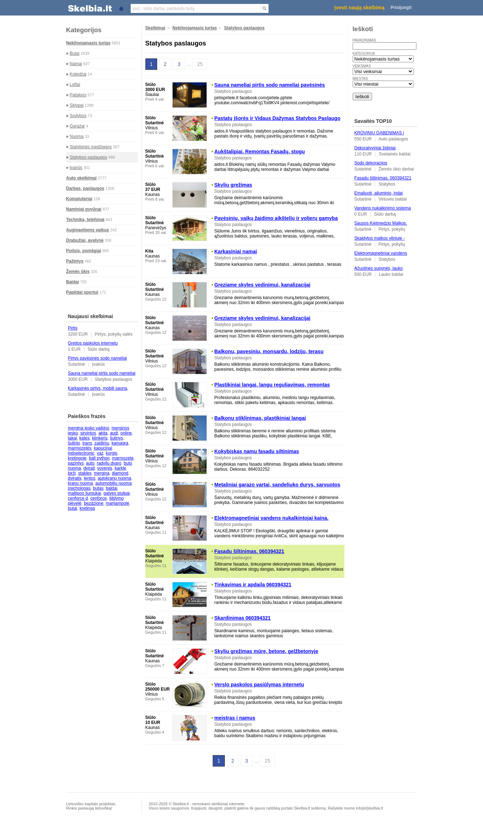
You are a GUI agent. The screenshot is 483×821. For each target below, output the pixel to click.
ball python (99, 458)
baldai (111, 488)
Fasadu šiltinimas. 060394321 (382, 178)
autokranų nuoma (114, 478)
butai (72, 508)
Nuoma (77, 136)
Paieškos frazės (87, 416)
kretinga (87, 508)
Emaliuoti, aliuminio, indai (378, 193)
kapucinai (103, 448)
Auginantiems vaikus (87, 229)
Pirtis (73, 328)
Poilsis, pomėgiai (83, 250)
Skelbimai (155, 27)
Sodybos (78, 115)
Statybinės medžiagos (91, 146)
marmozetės (80, 448)
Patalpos (78, 94)
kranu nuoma (80, 483)
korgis (111, 453)
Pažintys (75, 261)
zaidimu (102, 443)
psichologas (79, 488)
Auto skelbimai (81, 178)
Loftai (75, 84)
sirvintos (88, 433)
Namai (76, 63)
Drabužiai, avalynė (85, 240)
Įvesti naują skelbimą (359, 7)
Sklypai (77, 105)
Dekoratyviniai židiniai (375, 147)
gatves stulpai (116, 493)
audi (114, 433)
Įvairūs (76, 167)
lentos (89, 478)
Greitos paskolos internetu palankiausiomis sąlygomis (93, 346)
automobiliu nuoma (113, 483)
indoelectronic (81, 453)
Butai (74, 53)
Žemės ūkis (78, 271)
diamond (120, 473)
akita (102, 433)
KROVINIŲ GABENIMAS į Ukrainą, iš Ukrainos (379, 135)
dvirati (89, 468)
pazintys (76, 463)
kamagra (120, 443)
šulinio (74, 443)
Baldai (72, 281)
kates (84, 438)
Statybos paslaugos (88, 157)
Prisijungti (401, 7)
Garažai (77, 126)
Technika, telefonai (85, 219)
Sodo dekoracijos (370, 162)
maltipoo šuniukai (84, 493)
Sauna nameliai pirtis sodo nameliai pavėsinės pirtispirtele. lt (102, 376)
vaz (100, 453)
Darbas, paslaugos (85, 188)
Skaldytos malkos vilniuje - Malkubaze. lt (379, 241)
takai (72, 438)
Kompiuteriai (79, 198)
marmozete (123, 458)
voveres (104, 468)
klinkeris (99, 438)
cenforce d (78, 498)
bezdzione (93, 503)
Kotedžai (78, 74)
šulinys (116, 438)
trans (87, 443)
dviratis (75, 478)
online (126, 433)
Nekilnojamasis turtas (88, 42)
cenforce (98, 498)
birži (72, 473)
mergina (101, 473)
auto (90, 463)
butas (98, 488)
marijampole (117, 503)
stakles (84, 473)
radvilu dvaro (109, 463)
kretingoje (77, 458)
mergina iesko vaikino (88, 428)
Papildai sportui (82, 292)
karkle (120, 468)
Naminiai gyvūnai (84, 209)
